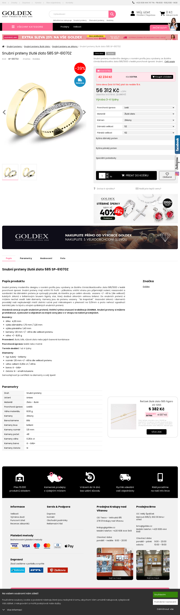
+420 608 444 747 (141, 2)
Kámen (100, 120)
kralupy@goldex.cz (106, 527)
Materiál (101, 113)
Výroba (38, 2)
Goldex (36, 58)
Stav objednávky (53, 2)
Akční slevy (162, 28)
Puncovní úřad (17, 520)
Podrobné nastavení (165, 601)
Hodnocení (46, 258)
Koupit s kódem (162, 76)
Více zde (156, 431)
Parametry (26, 258)
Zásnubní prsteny (96, 20)
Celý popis (170, 61)
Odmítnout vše (165, 609)
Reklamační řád (54, 523)
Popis (9, 258)
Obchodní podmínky (57, 520)
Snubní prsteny (80, 20)
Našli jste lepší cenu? (148, 188)
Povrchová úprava (106, 107)
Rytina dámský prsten (107, 138)
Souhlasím (160, 594)
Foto (62, 258)
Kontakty (69, 2)
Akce (4, 2)
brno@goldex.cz (144, 525)
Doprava (26, 2)
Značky (14, 2)
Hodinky (110, 20)
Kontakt (51, 516)
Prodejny (65, 26)
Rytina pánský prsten (106, 148)
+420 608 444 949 (122, 530)
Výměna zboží (17, 516)
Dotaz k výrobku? (104, 188)
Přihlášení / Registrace (146, 15)
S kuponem (151, 413)
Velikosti (77, 26)
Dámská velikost (105, 126)
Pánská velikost (104, 132)
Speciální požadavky (106, 158)
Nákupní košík (172, 15)
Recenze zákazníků (19, 523)
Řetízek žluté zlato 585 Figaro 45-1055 (156, 403)
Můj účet (143, 12)
